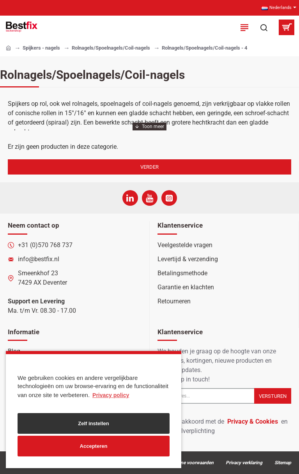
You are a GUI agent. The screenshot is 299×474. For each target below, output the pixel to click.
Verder (149, 167)
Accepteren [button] (94, 446)
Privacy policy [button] (110, 395)
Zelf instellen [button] (93, 423)
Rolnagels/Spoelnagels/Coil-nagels (111, 48)
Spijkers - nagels (41, 48)
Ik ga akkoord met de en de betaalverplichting (222, 426)
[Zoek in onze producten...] (264, 27)
